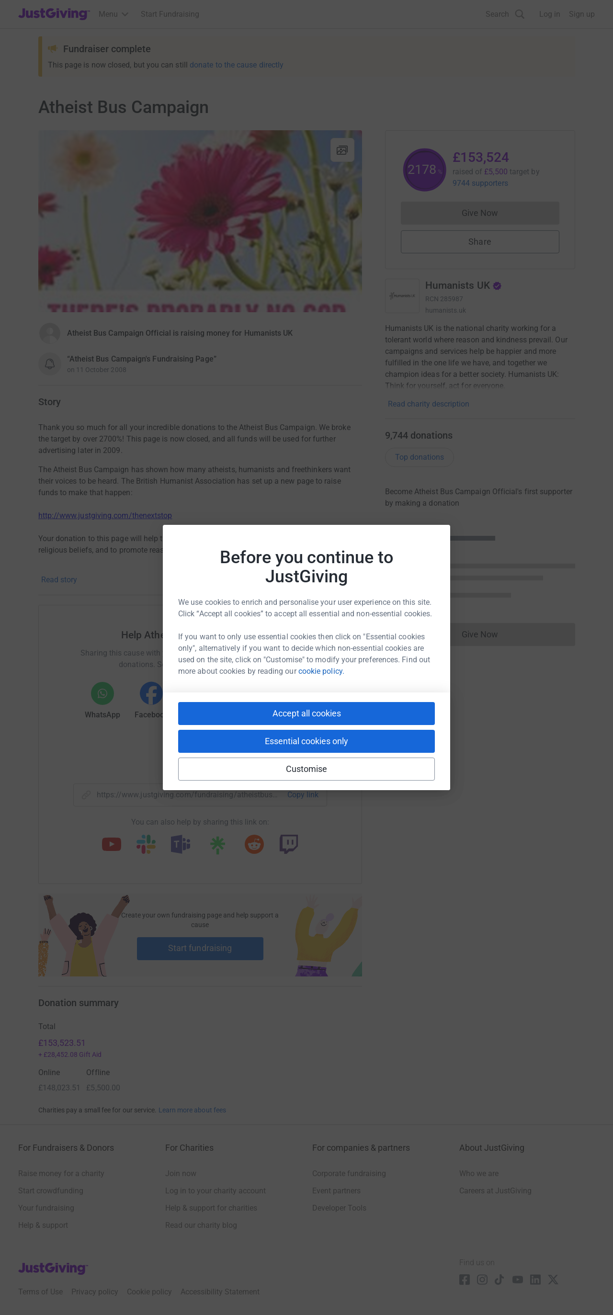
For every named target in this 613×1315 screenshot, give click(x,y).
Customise (307, 769)
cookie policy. (321, 671)
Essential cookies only (306, 741)
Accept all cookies (306, 713)
